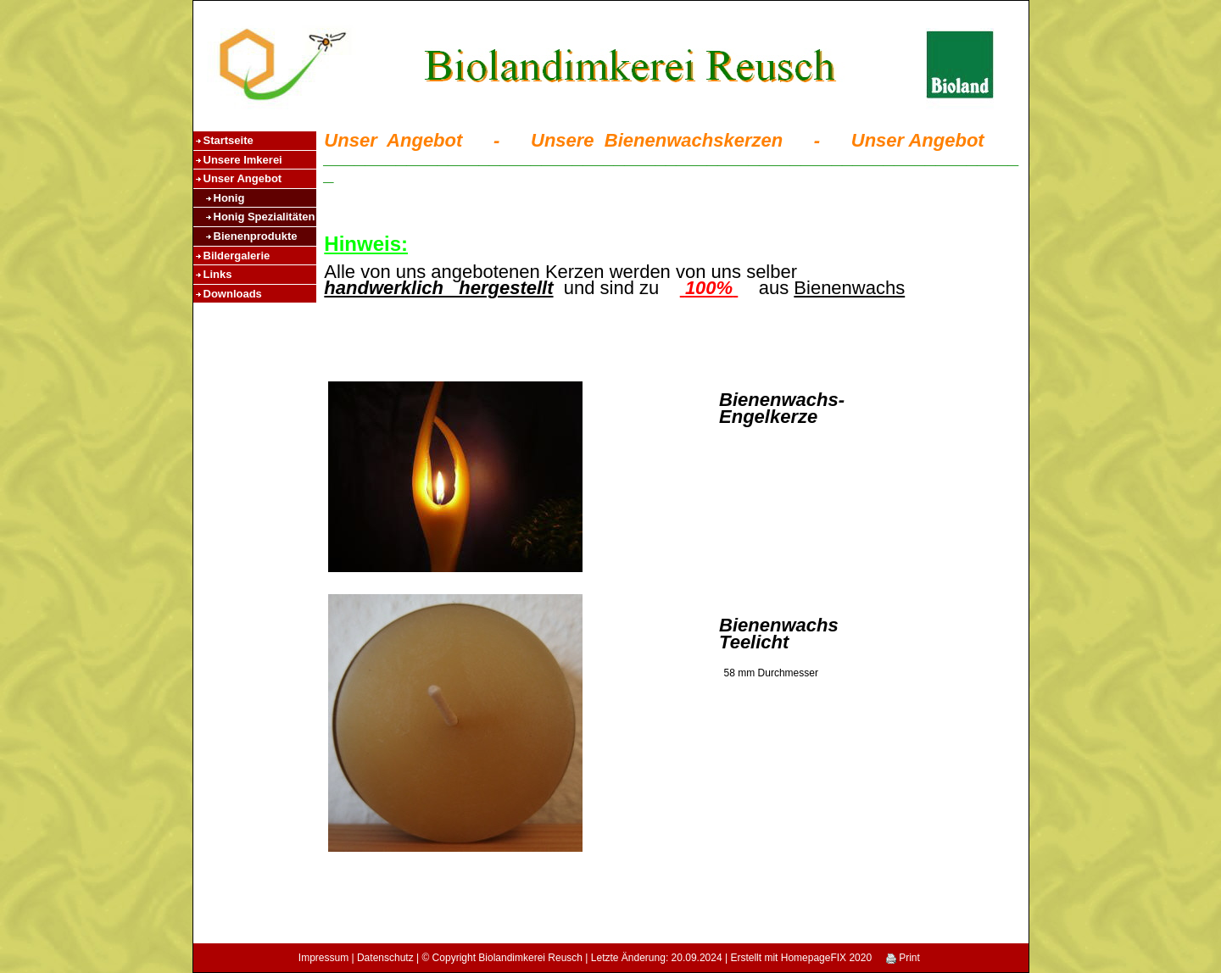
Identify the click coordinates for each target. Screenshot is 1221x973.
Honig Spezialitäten (264, 216)
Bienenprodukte (256, 236)
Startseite (229, 140)
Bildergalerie (237, 255)
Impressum (323, 958)
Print (903, 958)
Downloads (233, 293)
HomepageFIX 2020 (826, 958)
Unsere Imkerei (243, 159)
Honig (229, 198)
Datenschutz (385, 958)
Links (218, 274)
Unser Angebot (243, 178)
